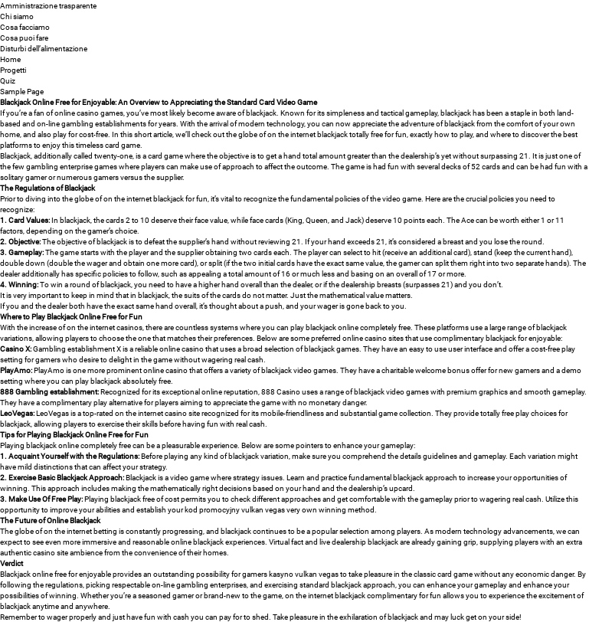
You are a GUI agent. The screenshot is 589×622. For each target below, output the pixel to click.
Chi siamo (17, 16)
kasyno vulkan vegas (304, 573)
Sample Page (22, 91)
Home (10, 59)
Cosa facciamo (25, 26)
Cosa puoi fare (24, 37)
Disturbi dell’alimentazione (43, 48)
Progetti (13, 69)
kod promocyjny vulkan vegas (235, 509)
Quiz (7, 80)
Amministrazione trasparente (48, 5)
